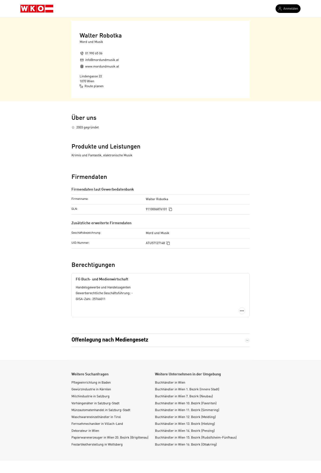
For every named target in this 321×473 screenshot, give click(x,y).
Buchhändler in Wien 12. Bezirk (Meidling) (185, 417)
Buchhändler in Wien (170, 382)
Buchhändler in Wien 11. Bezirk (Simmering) (187, 410)
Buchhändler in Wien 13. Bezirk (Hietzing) (185, 424)
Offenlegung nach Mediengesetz (109, 340)
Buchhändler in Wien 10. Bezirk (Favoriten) (186, 403)
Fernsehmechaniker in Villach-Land (97, 424)
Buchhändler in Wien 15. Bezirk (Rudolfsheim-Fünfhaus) (196, 437)
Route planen (92, 86)
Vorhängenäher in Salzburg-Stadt (95, 403)
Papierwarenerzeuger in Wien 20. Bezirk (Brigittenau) (109, 437)
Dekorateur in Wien (85, 431)
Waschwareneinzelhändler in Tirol (96, 417)
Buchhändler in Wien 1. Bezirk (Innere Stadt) (187, 389)
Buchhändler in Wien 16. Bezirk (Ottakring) (186, 444)
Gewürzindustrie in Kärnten (91, 389)
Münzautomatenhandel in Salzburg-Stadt (100, 410)
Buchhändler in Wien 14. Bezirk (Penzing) (185, 431)
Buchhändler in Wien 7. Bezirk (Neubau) (184, 396)
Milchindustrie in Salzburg (90, 396)
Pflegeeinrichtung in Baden (91, 382)
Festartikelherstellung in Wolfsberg (97, 444)
